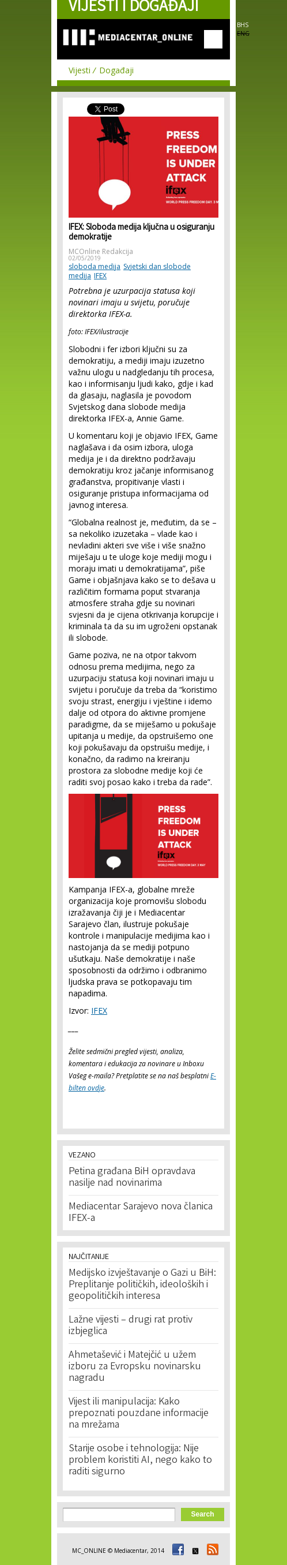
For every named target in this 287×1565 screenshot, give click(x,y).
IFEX (100, 276)
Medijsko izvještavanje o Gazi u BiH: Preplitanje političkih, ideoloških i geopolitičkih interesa (142, 1285)
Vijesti (79, 70)
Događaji (116, 70)
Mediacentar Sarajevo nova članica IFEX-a (141, 1213)
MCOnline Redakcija (101, 251)
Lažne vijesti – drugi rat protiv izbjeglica (130, 1326)
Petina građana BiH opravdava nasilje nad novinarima (132, 1177)
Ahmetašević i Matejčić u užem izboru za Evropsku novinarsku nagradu (135, 1367)
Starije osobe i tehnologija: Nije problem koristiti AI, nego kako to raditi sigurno (140, 1460)
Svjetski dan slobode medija (130, 271)
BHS (242, 25)
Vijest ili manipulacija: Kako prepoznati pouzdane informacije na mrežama (139, 1414)
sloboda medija (94, 266)
